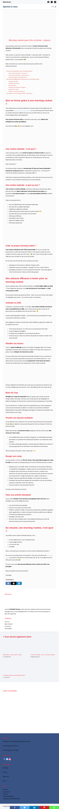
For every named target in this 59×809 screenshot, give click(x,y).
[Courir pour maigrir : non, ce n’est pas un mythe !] (43, 646)
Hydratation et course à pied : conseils (12, 654)
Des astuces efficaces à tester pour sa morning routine (22, 79)
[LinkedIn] (19, 583)
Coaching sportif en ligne (11, 750)
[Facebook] (48, 2)
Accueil (5, 789)
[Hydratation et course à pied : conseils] (15, 646)
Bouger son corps (13, 89)
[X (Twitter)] (55, 2)
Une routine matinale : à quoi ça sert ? (19, 75)
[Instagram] (52, 2)
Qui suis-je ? (6, 792)
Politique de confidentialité (11, 798)
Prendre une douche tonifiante (17, 87)
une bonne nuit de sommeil (22, 110)
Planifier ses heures (13, 83)
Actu (6, 621)
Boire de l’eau (12, 85)
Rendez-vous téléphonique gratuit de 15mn (16, 741)
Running (7, 628)
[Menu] (53, 7)
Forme (7, 626)
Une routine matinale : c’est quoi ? (17, 73)
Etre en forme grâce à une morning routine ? (19, 71)
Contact (5, 794)
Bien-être (8, 624)
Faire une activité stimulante (16, 91)
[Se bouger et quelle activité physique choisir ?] (15, 666)
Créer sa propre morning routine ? (17, 77)
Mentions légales (8, 796)
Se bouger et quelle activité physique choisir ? (14, 675)
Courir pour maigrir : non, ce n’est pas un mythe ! (43, 654)
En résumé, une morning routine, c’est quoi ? (19, 93)
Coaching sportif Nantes (10, 746)
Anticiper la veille (13, 81)
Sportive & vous (10, 7)
